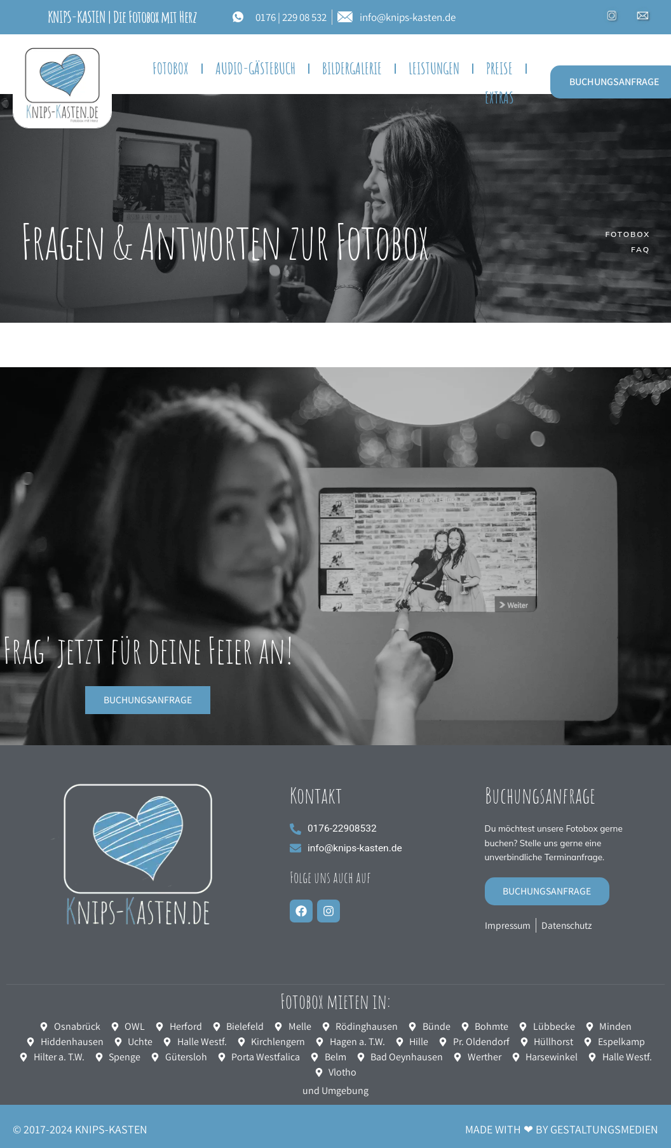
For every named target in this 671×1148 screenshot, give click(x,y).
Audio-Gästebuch (255, 68)
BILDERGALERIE (352, 68)
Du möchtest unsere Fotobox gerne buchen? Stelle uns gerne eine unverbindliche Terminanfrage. (556, 844)
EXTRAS (499, 97)
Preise (499, 68)
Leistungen (434, 68)
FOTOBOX (170, 68)
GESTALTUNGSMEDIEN (604, 1130)
